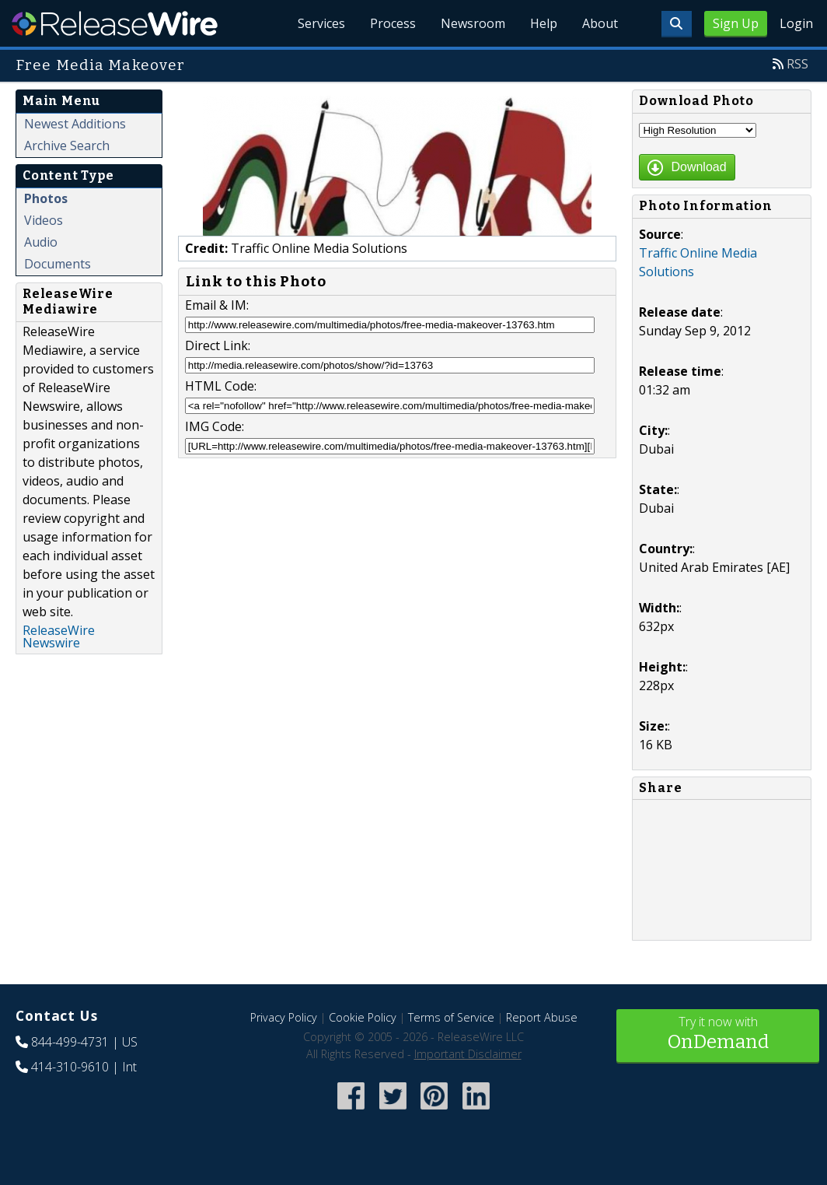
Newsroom (473, 23)
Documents (57, 263)
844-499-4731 (70, 1041)
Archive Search (67, 145)
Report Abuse (542, 1017)
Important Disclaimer (468, 1054)
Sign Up (736, 23)
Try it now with (717, 1034)
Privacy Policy (283, 1017)
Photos (46, 198)
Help (543, 23)
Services (321, 23)
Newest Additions (75, 123)
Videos (43, 220)
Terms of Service (451, 1017)
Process (393, 23)
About (600, 23)
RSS (797, 63)
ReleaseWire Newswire (59, 636)
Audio (41, 242)
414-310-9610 (70, 1066)
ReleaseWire (115, 23)
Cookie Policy (362, 1017)
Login (796, 23)
